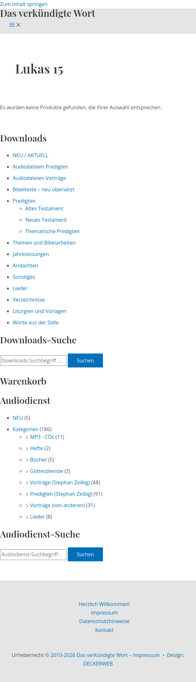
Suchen (85, 360)
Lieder (20, 288)
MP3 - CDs (42, 436)
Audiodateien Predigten (40, 166)
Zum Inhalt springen (23, 4)
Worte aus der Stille (36, 322)
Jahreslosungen (31, 254)
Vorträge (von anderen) (57, 505)
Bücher (38, 459)
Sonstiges (24, 276)
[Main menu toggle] (15, 25)
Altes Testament (44, 208)
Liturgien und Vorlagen (39, 311)
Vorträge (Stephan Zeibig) (60, 482)
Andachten (25, 265)
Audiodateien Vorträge (39, 178)
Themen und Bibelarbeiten (44, 242)
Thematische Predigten (52, 231)
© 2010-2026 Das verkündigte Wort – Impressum (102, 655)
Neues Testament (46, 219)
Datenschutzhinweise (104, 621)
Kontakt (104, 630)
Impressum (104, 612)
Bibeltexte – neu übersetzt (43, 189)
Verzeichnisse (29, 299)
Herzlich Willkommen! (104, 604)
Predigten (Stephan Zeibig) (61, 493)
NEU (18, 417)
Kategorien (25, 429)
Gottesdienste (46, 471)
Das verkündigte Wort (47, 12)
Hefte (36, 448)
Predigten (24, 200)
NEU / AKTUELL (30, 155)
